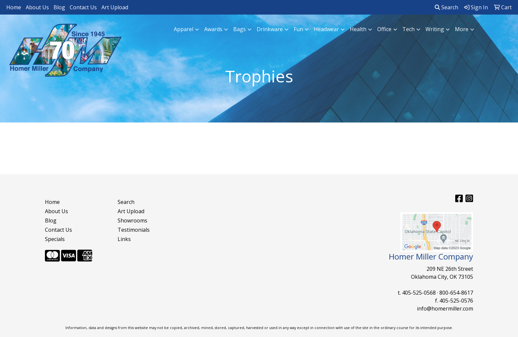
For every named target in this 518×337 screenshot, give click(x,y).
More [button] (461, 29)
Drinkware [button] (270, 29)
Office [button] (384, 29)
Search (446, 7)
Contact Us (83, 7)
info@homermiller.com (445, 308)
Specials (55, 239)
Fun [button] (298, 29)
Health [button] (358, 29)
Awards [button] (213, 29)
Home (13, 7)
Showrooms (132, 220)
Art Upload (114, 7)
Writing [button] (435, 29)
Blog (59, 7)
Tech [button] (408, 29)
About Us (37, 7)
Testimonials (134, 229)
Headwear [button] (326, 29)
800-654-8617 (456, 292)
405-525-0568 (419, 292)
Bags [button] (239, 29)
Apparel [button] (183, 29)
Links (124, 239)
